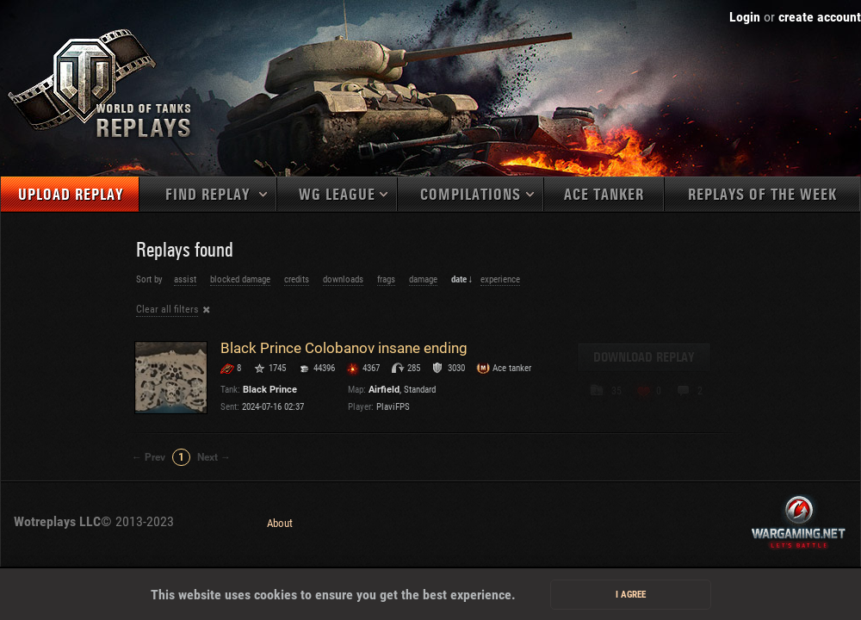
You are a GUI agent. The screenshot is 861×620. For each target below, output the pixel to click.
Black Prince (270, 389)
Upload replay (70, 195)
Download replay (644, 357)
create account (819, 17)
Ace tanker (604, 195)
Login (744, 17)
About (280, 523)
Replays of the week (762, 195)
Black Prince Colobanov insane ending (344, 347)
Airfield (384, 389)
